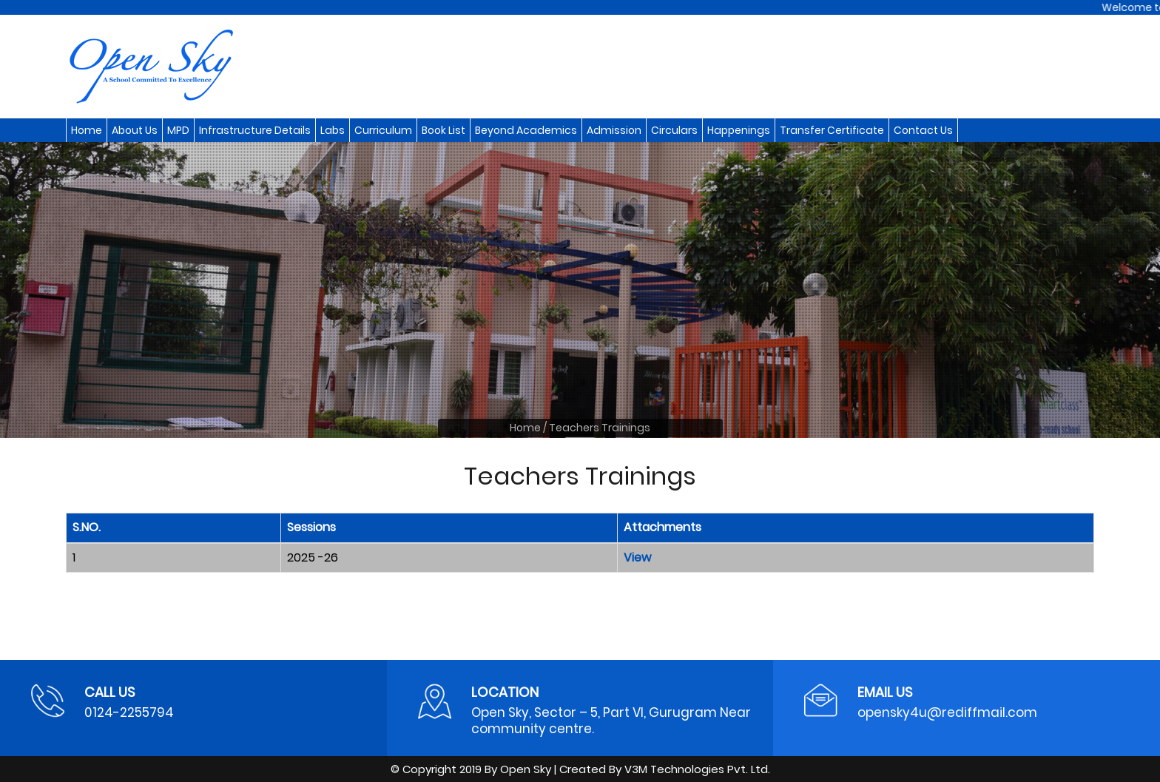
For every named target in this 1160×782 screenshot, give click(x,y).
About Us (135, 130)
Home (86, 130)
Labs (332, 130)
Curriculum (383, 130)
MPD (178, 130)
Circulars (674, 130)
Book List (443, 130)
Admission (614, 130)
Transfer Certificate (832, 130)
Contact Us (923, 130)
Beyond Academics (526, 130)
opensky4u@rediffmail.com (947, 712)
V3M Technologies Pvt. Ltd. (697, 769)
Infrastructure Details (255, 130)
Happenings (738, 130)
